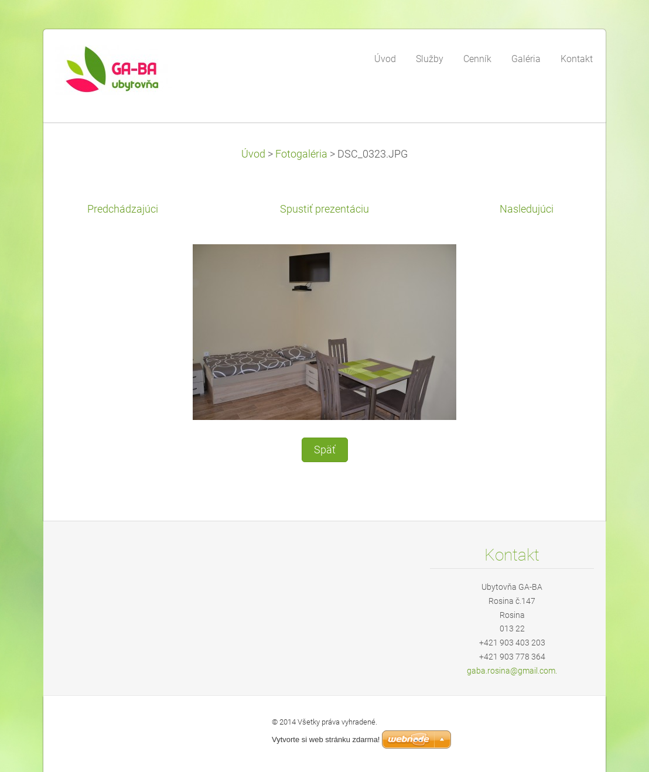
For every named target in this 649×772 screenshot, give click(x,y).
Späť (325, 450)
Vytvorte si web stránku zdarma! (326, 739)
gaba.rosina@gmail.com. (512, 670)
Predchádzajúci (122, 209)
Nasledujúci (527, 209)
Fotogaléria (301, 154)
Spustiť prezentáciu (324, 209)
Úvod (253, 154)
